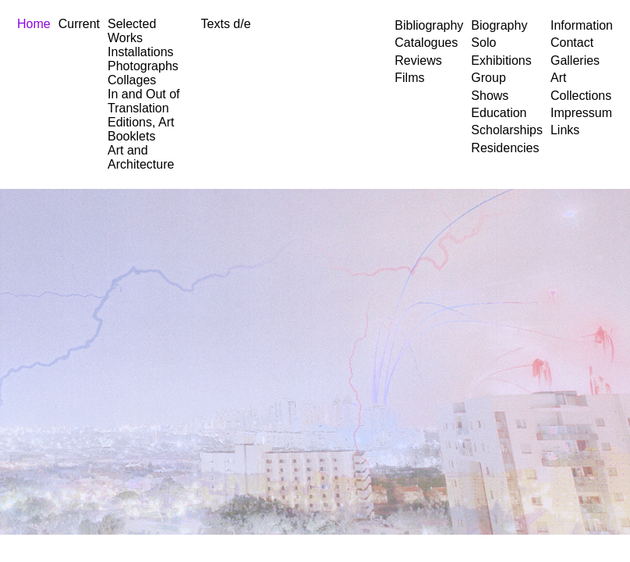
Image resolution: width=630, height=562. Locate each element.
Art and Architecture (141, 157)
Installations (141, 52)
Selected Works (132, 30)
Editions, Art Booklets (141, 129)
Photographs (143, 66)
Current (79, 23)
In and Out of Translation (144, 101)
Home (34, 23)
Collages (132, 80)
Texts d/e (226, 23)
